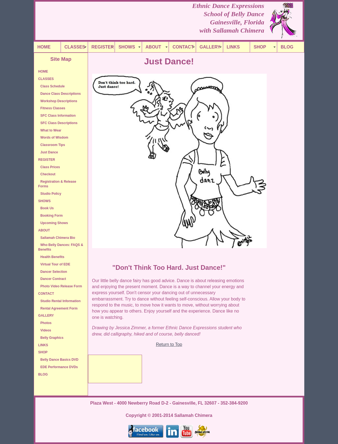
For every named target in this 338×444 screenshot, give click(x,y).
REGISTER (103, 47)
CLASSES (74, 47)
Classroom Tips (52, 145)
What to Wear (50, 130)
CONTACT (183, 47)
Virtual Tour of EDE (55, 264)
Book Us (47, 208)
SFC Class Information (58, 116)
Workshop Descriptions (58, 101)
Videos (45, 330)
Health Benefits (52, 257)
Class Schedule (52, 86)
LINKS (233, 47)
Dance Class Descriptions (60, 94)
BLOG (287, 47)
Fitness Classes (52, 108)
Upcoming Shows (54, 223)
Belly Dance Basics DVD (59, 360)
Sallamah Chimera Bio (57, 238)
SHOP (260, 47)
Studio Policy (50, 194)
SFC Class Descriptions (58, 123)
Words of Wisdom (54, 137)
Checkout (47, 174)
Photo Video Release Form (61, 286)
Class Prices (50, 167)
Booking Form (51, 215)
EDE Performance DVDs (59, 367)
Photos (46, 323)
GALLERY (210, 47)
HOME (43, 47)
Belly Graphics (51, 338)
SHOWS (126, 47)
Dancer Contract (53, 279)
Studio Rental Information (60, 301)
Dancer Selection (53, 272)
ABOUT (153, 47)
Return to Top (169, 344)
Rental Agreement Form (59, 308)
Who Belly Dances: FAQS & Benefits (60, 247)
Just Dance (49, 152)
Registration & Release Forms (57, 184)
